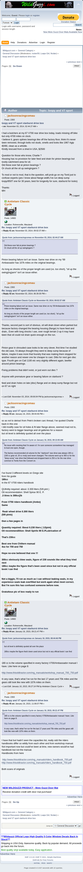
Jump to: (49, 826)
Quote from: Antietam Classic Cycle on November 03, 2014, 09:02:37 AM (33, 300)
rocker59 (35, 53)
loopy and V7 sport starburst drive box (23, 123)
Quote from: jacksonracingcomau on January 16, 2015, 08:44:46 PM (31, 638)
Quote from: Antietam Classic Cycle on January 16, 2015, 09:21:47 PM (32, 710)
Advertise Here (74, 797)
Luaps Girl (45, 53)
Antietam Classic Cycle (16, 203)
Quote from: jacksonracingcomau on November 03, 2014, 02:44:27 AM (32, 237)
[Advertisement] (41, 89)
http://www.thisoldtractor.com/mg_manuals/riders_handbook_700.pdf (37, 759)
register (36, 15)
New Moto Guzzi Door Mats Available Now (62, 32)
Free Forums (48, 860)
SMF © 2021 (41, 857)
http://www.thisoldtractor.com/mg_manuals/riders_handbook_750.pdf (36, 762)
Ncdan (53, 53)
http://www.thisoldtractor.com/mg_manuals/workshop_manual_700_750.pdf (40, 672)
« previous (71, 62)
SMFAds (36, 860)
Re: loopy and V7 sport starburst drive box (25, 227)
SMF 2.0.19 (29, 857)
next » (79, 62)
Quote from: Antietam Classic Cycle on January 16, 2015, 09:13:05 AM (32, 440)
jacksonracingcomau (21, 115)
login (27, 15)
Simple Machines (54, 857)
